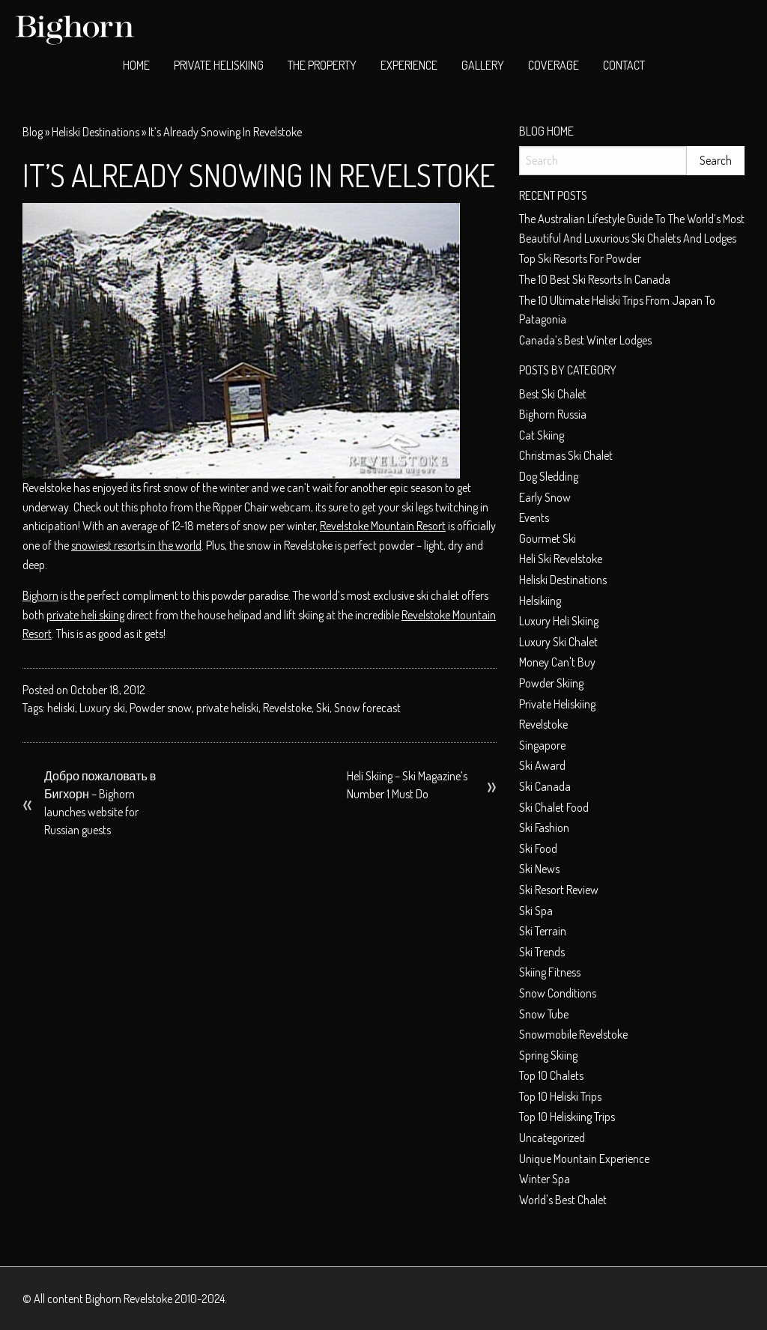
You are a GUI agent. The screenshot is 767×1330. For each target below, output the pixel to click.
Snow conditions (557, 993)
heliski (61, 707)
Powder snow (161, 707)
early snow (545, 497)
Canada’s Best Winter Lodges (585, 339)
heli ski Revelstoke (560, 558)
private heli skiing (85, 614)
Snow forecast (367, 707)
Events (534, 517)
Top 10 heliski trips (560, 1096)
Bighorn (40, 595)
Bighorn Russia (552, 414)
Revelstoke (287, 707)
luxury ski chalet (558, 641)
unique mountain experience (584, 1158)
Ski (323, 707)
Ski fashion (544, 827)
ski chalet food (554, 807)
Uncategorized (552, 1137)
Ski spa (536, 910)
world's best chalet (563, 1199)
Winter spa (544, 1178)
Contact (624, 65)
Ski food (538, 848)
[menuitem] (136, 66)
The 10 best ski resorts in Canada (594, 279)
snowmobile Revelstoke (573, 1034)
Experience (409, 65)
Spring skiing (548, 1055)
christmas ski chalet (566, 455)
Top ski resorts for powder (580, 258)
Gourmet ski (547, 538)
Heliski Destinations (95, 131)
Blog (32, 131)
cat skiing (541, 435)
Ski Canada (545, 786)
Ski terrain (542, 930)
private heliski (227, 707)
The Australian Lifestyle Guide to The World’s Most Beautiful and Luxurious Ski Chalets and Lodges (632, 228)
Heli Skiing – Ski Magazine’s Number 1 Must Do (407, 784)
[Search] (603, 160)
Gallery (482, 65)
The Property (322, 65)
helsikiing (540, 600)
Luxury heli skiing (558, 620)
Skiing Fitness (549, 972)
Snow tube (544, 1013)
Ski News (539, 868)
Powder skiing (551, 682)
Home (136, 65)
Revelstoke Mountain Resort (383, 525)
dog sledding (548, 476)
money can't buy (557, 662)
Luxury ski (102, 707)
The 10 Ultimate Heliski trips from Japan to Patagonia (617, 310)
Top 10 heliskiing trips (567, 1116)
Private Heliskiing (219, 65)
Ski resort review (558, 889)
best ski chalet (552, 393)
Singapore (542, 745)
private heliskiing (557, 703)
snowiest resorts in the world (136, 545)
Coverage (553, 65)
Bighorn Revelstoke (128, 1298)
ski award (542, 765)
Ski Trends (542, 951)
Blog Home (546, 131)
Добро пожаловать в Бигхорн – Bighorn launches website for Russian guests (100, 802)
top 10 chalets (551, 1075)
